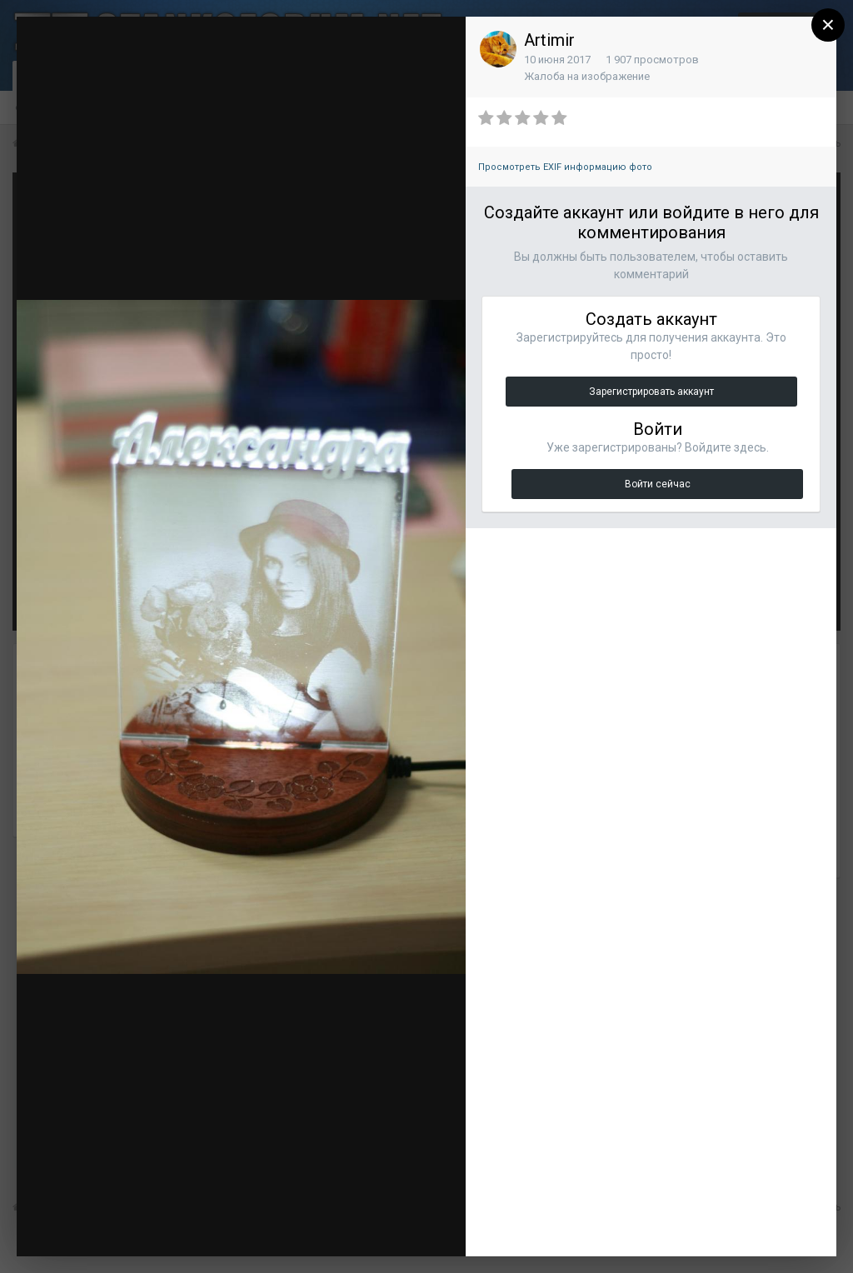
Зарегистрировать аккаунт (651, 391)
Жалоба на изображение (587, 76)
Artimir (549, 40)
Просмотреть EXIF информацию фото (565, 167)
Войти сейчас (658, 484)
